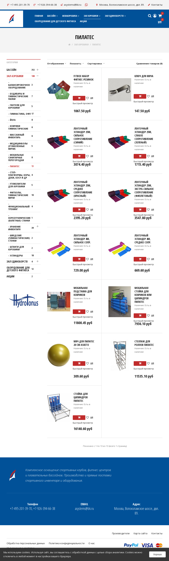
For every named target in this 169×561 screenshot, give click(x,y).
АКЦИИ (83, 21)
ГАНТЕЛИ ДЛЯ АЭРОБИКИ (22, 106)
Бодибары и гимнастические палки (22, 96)
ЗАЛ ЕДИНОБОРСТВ (115, 15)
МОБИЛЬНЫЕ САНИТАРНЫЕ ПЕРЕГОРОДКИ (22, 157)
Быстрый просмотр (83, 103)
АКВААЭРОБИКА (71, 15)
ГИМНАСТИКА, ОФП (23, 113)
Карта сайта (140, 533)
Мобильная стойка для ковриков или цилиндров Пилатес (143, 295)
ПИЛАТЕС (96, 44)
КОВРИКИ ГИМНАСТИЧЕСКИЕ (22, 127)
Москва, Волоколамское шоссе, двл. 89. (119, 4)
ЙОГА (23, 119)
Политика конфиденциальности (66, 543)
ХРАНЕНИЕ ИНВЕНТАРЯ (22, 228)
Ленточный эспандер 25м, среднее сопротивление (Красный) (83, 189)
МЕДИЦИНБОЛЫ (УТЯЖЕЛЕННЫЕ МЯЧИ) (22, 146)
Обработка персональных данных (26, 543)
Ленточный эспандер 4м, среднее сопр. (143, 239)
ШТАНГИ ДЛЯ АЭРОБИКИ (22, 248)
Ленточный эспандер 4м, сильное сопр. (82, 239)
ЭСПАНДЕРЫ (23, 255)
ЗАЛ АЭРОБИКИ (92, 15)
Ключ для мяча (144, 76)
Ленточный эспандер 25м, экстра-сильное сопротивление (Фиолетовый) (144, 189)
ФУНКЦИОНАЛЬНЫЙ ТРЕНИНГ (22, 208)
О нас (91, 543)
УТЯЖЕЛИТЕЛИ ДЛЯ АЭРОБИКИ (22, 185)
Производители (121, 533)
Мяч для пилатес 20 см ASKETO (84, 343)
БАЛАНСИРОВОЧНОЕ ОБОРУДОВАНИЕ (22, 86)
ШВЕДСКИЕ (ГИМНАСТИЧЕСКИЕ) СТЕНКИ (22, 238)
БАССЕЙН (52, 15)
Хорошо (157, 554)
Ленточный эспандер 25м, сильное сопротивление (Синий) (83, 135)
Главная (39, 15)
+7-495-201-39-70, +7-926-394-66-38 (32, 506)
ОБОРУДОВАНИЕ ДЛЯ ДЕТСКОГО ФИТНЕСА (55, 21)
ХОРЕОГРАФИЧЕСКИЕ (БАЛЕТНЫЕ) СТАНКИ (22, 219)
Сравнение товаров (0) (149, 63)
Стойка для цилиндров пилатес (81, 397)
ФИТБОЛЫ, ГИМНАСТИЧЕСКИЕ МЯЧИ (22, 195)
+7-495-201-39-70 (18, 4)
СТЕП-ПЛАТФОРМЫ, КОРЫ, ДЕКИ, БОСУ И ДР (22, 175)
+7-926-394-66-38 (45, 4)
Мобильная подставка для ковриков (83, 291)
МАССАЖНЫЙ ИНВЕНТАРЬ (22, 136)
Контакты (155, 4)
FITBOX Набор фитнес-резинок (83, 77)
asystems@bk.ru (70, 4)
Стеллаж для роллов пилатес (144, 343)
